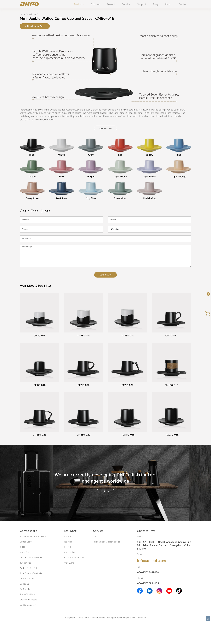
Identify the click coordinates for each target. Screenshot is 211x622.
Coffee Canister (27, 604)
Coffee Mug (25, 589)
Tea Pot (67, 536)
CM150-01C (171, 385)
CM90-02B (84, 385)
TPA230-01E (171, 434)
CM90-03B (127, 385)
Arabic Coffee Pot (28, 568)
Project (111, 4)
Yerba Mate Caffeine (74, 557)
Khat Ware (69, 562)
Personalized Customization (106, 541)
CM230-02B (39, 434)
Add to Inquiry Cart (35, 26)
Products (79, 4)
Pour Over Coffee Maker (31, 573)
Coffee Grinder (27, 578)
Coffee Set (25, 583)
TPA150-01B (127, 434)
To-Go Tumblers (27, 594)
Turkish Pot (25, 562)
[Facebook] (140, 590)
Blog (155, 4)
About (168, 4)
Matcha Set (69, 552)
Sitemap (142, 617)
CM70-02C (171, 335)
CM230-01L (127, 335)
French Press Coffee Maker (33, 536)
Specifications (105, 128)
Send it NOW (105, 275)
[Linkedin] (150, 590)
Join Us (105, 491)
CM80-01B (40, 385)
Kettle (23, 547)
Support (141, 4)
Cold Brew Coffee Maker (31, 557)
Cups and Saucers (28, 599)
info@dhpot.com (151, 560)
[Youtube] (169, 590)
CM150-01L (83, 335)
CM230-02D (83, 434)
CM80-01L (40, 335)
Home (22, 14)
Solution (95, 4)
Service (126, 4)
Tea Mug (68, 541)
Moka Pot (24, 552)
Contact (183, 4)
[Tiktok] (179, 590)
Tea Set (67, 547)
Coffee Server (26, 541)
